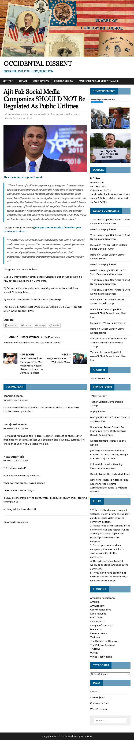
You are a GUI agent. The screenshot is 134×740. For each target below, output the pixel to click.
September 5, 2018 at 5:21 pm (15, 428)
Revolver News (98, 633)
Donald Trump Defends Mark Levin (110, 474)
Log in (93, 691)
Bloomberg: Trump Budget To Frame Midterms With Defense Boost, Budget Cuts (108, 431)
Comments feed (99, 703)
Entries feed (97, 697)
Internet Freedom (63, 114)
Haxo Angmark (13, 456)
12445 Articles (52, 337)
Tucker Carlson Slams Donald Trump (108, 247)
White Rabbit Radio (101, 657)
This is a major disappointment (22, 177)
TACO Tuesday (98, 396)
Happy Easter (109, 229)
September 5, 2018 (18, 114)
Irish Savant (97, 621)
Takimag (95, 637)
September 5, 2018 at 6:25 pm (15, 460)
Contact (8, 81)
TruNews (95, 649)
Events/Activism (63, 81)
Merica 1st (96, 629)
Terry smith (96, 352)
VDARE (94, 653)
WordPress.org (98, 709)
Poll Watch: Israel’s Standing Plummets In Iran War (106, 466)
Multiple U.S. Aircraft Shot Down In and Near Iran (110, 221)
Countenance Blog (100, 610)
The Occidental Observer (104, 641)
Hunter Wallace (41, 114)
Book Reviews (41, 81)
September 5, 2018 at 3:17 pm (15, 400)
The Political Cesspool (102, 645)
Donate (22, 81)
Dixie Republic (98, 614)
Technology (19, 118)
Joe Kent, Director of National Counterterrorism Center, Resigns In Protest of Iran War (109, 454)
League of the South (102, 625)
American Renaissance (103, 598)
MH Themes (86, 736)
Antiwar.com (97, 606)
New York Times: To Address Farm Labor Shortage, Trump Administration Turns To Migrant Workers (109, 485)
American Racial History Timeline (98, 81)
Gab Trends (96, 617)
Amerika (94, 602)
